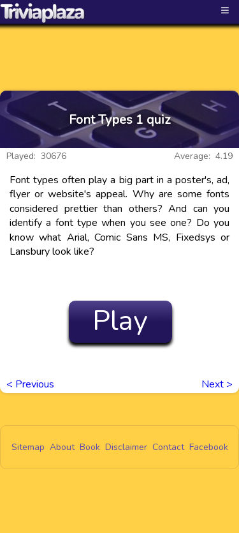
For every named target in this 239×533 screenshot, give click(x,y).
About (62, 447)
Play (120, 321)
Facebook (208, 447)
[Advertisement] (120, 46)
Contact (168, 447)
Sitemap (28, 447)
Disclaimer (126, 447)
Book (90, 447)
